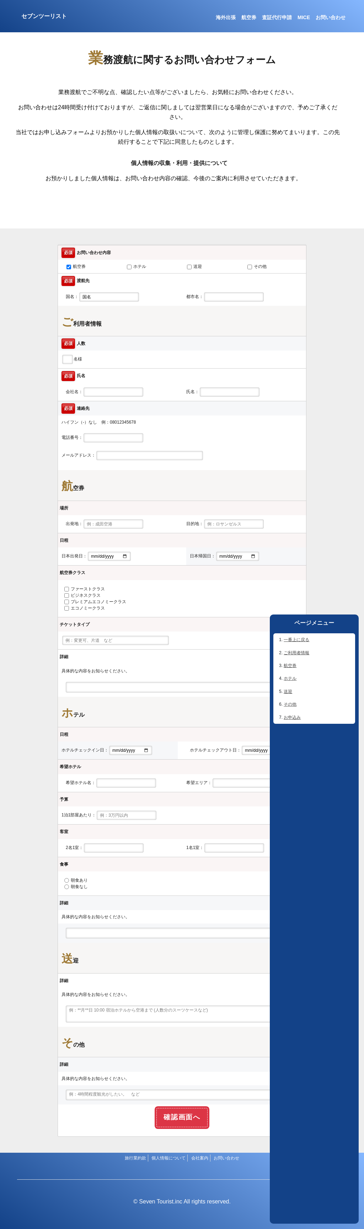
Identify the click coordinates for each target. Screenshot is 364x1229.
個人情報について (168, 1158)
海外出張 (226, 17)
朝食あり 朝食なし (76, 883)
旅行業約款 (135, 1158)
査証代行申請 (277, 17)
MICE (304, 17)
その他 (290, 704)
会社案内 (199, 1158)
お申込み (292, 717)
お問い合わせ (331, 17)
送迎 (288, 691)
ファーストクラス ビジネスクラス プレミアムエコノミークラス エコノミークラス (95, 598)
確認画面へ (182, 1117)
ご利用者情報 (296, 652)
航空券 (248, 17)
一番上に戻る (296, 639)
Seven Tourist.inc (160, 1201)
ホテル (290, 678)
